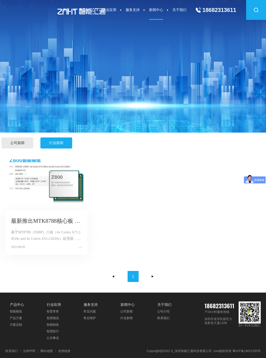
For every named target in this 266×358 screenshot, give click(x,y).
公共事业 (53, 338)
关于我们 (179, 10)
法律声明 (29, 351)
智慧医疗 (53, 331)
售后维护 (89, 318)
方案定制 (16, 324)
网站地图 (46, 351)
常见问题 (89, 311)
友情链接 (64, 351)
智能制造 (53, 324)
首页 (66, 10)
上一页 (113, 276)
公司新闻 (17, 143)
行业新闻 (56, 143)
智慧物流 (53, 318)
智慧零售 (53, 311)
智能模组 (16, 311)
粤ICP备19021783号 (246, 351)
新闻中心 (156, 10)
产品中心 (86, 10)
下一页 (152, 276)
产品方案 (16, 318)
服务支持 (133, 10)
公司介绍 (163, 311)
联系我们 (163, 318)
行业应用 (109, 10)
